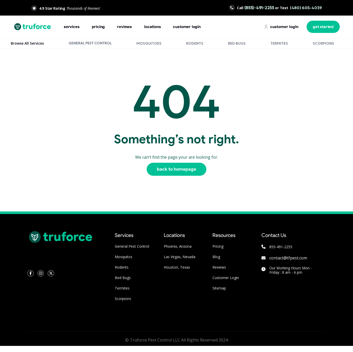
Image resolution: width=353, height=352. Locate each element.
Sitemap (219, 288)
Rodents (122, 267)
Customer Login (225, 277)
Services (72, 26)
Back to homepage (176, 169)
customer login (186, 26)
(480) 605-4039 (305, 7)
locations (152, 26)
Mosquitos (123, 256)
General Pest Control (132, 246)
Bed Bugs (123, 277)
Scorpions (123, 298)
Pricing (217, 246)
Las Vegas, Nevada (179, 256)
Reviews (124, 26)
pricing (98, 26)
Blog (216, 256)
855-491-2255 (280, 246)
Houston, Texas (177, 267)
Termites (122, 288)
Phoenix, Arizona (178, 246)
